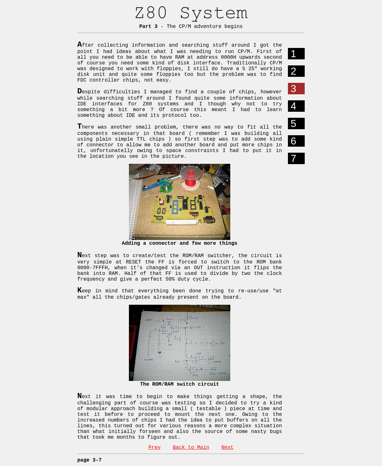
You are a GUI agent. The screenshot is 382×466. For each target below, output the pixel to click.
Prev (155, 447)
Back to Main (191, 447)
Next (227, 447)
